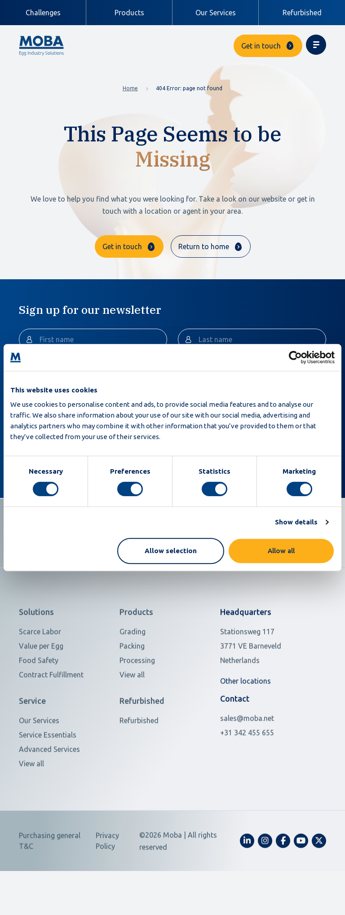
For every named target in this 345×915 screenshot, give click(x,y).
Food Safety (38, 695)
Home (130, 88)
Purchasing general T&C (49, 874)
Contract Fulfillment (51, 709)
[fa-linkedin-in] (247, 874)
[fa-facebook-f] (283, 874)
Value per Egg (41, 680)
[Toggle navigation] (316, 45)
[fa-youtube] (301, 874)
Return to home (203, 246)
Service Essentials (47, 769)
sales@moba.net (247, 752)
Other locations (245, 715)
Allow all (281, 550)
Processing (137, 695)
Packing (132, 680)
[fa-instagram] (265, 874)
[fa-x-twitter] (319, 874)
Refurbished (302, 13)
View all (132, 709)
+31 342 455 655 (247, 766)
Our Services (215, 13)
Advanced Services (49, 783)
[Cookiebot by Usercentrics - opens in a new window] (295, 357)
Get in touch (261, 46)
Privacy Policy (107, 874)
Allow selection (171, 550)
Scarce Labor (40, 666)
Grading (132, 666)
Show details (296, 522)
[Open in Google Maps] (262, 680)
